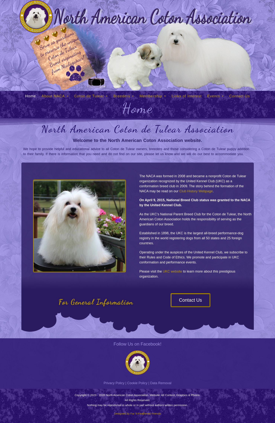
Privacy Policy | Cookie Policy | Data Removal (137, 383)
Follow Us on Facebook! (137, 343)
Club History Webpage (196, 191)
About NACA (55, 96)
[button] (55, 96)
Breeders (123, 96)
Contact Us (239, 96)
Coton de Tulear (91, 96)
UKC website (172, 271)
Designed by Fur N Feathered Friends (137, 413)
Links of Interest (187, 96)
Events (215, 96)
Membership (152, 96)
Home (30, 96)
